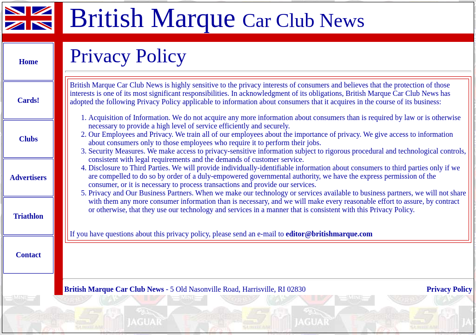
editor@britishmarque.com (329, 234)
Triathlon (28, 216)
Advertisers (28, 177)
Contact (28, 255)
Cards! (28, 100)
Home (28, 62)
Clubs (28, 139)
